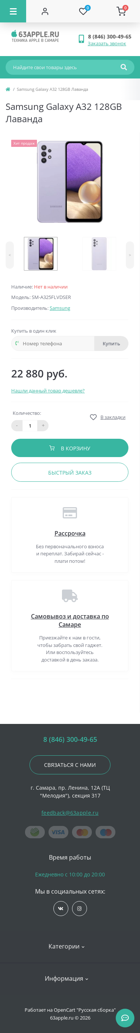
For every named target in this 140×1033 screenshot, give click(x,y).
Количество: (27, 413)
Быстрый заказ (69, 472)
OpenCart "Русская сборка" (85, 1009)
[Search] (123, 67)
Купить (111, 343)
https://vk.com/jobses (60, 908)
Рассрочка (70, 533)
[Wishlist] (83, 11)
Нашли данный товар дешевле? (48, 390)
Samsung (60, 308)
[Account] (45, 11)
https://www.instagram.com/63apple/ (79, 908)
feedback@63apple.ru (70, 812)
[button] (111, 36)
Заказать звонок (107, 43)
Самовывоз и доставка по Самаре (70, 620)
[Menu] (13, 11)
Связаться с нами (70, 764)
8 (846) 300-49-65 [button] (70, 739)
